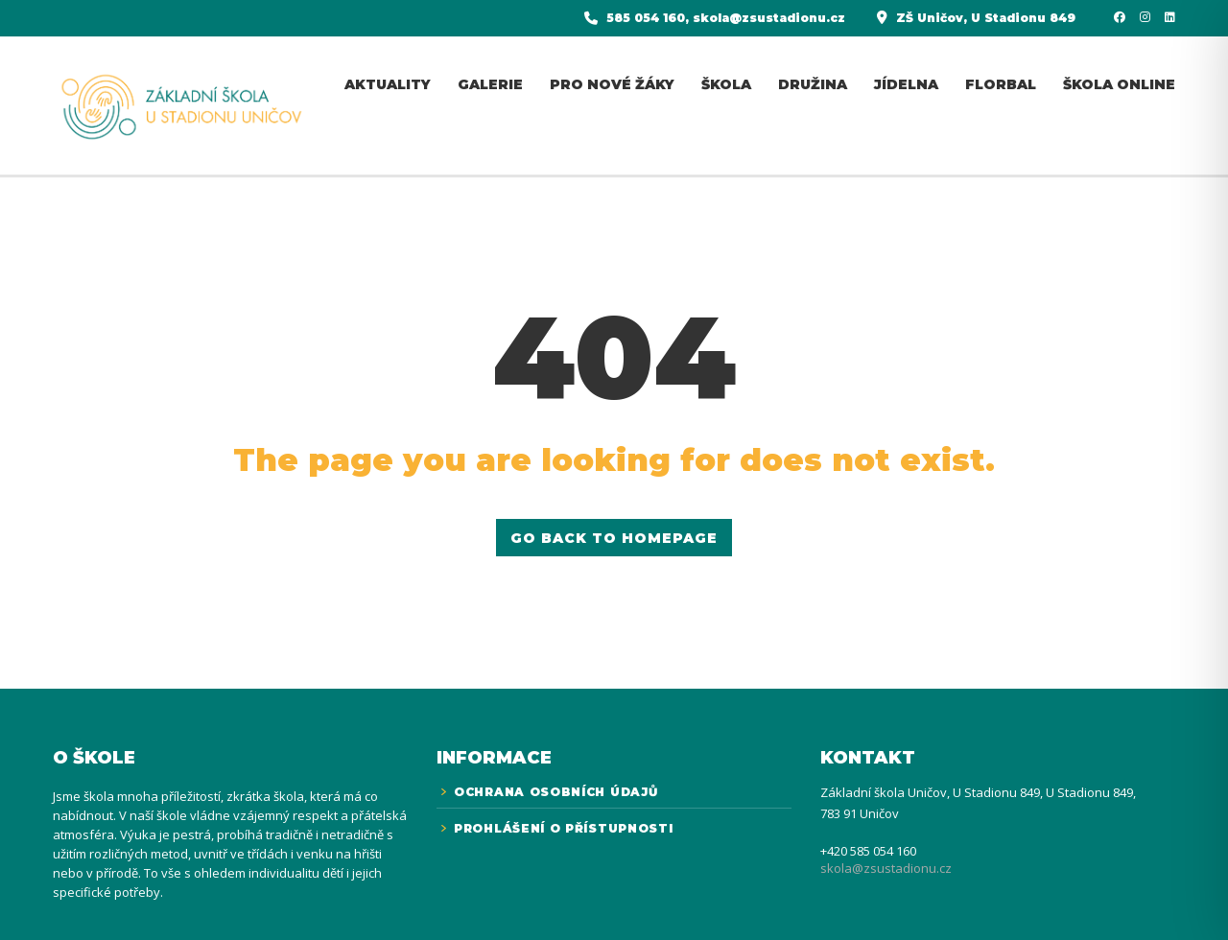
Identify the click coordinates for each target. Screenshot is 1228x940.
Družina (812, 84)
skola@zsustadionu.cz (886, 868)
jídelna (906, 84)
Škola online (1119, 84)
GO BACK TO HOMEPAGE (614, 538)
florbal (1000, 84)
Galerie (490, 84)
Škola (726, 84)
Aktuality (387, 84)
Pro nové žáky (612, 84)
